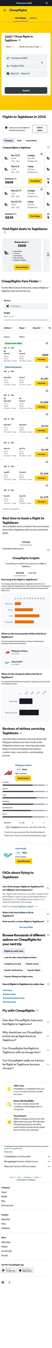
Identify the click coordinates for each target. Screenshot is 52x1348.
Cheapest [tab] (8, 140)
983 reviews (20, 773)
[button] (47, 3)
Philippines (27, 1177)
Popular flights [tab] (33, 970)
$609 (8, 36)
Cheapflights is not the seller (27, 1156)
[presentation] (19, 40)
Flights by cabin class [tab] (13, 951)
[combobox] (10, 46)
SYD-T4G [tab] (20, 573)
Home (12, 1177)
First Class (7, 990)
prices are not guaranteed (13, 1148)
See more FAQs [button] (26, 927)
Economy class (9, 1002)
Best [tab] (19, 140)
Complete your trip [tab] (12, 964)
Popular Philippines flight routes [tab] (18, 976)
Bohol (37, 1177)
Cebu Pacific (20, 848)
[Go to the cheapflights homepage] (19, 10)
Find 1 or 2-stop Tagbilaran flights (20, 906)
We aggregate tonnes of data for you (27, 1161)
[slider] (49, 320)
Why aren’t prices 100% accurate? (27, 1166)
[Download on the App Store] (25, 1270)
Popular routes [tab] (32, 964)
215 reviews (20, 857)
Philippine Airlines (23, 765)
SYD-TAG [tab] (26, 542)
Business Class (9, 994)
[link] (22, 267)
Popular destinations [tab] (13, 970)
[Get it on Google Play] (8, 1270)
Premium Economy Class (14, 998)
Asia (18, 1177)
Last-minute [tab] (31, 140)
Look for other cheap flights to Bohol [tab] (20, 957)
